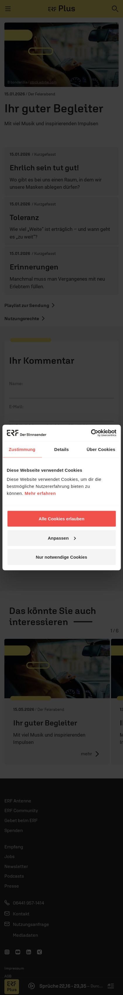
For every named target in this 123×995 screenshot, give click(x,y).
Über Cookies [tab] (101, 449)
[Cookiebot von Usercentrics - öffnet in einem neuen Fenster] (90, 433)
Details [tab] (61, 449)
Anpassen (62, 537)
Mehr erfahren (40, 493)
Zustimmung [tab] (22, 449)
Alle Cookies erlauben (61, 518)
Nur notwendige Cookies (61, 557)
